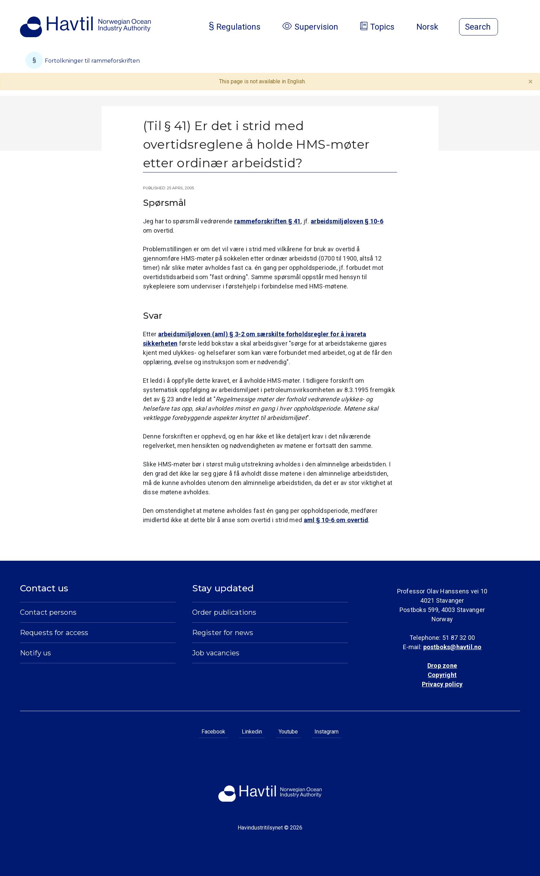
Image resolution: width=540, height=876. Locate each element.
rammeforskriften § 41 (267, 221)
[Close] (530, 81)
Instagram (326, 731)
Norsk (432, 27)
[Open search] (478, 26)
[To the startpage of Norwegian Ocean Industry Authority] (85, 27)
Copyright (442, 674)
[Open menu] (516, 27)
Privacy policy (442, 684)
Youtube (288, 731)
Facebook (213, 731)
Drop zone (442, 665)
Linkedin (252, 731)
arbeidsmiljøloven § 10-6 (347, 221)
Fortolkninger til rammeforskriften (82, 60)
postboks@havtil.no (452, 647)
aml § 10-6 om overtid (336, 520)
